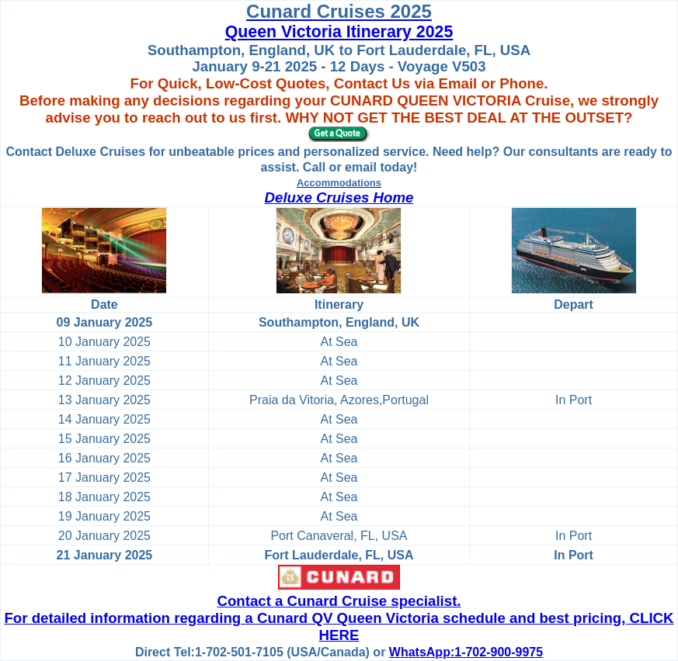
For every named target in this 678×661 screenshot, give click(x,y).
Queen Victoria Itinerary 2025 (339, 31)
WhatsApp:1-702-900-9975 (466, 652)
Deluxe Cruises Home (339, 197)
